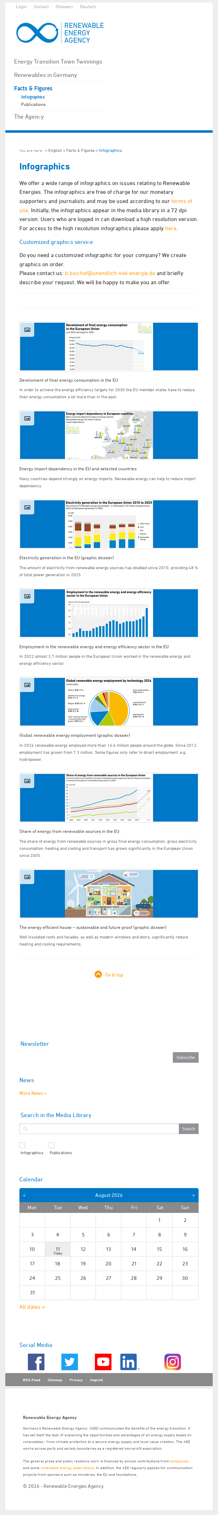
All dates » (32, 1307)
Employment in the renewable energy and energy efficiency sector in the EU (94, 646)
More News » (33, 1093)
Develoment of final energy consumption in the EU (68, 380)
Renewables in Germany (45, 74)
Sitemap (55, 1379)
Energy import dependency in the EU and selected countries (78, 468)
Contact (41, 6)
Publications (33, 104)
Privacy (76, 1379)
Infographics (33, 97)
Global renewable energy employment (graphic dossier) (74, 735)
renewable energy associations (67, 1467)
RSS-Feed (31, 1379)
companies (179, 1461)
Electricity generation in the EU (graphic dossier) (66, 557)
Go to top (114, 975)
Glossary (64, 6)
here (170, 228)
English (55, 150)
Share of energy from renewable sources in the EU (69, 831)
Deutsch (88, 6)
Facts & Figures (33, 88)
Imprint (96, 1379)
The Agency (29, 116)
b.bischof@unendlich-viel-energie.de (110, 273)
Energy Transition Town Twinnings (58, 61)
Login (21, 6)
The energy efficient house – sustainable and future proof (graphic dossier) (92, 927)
